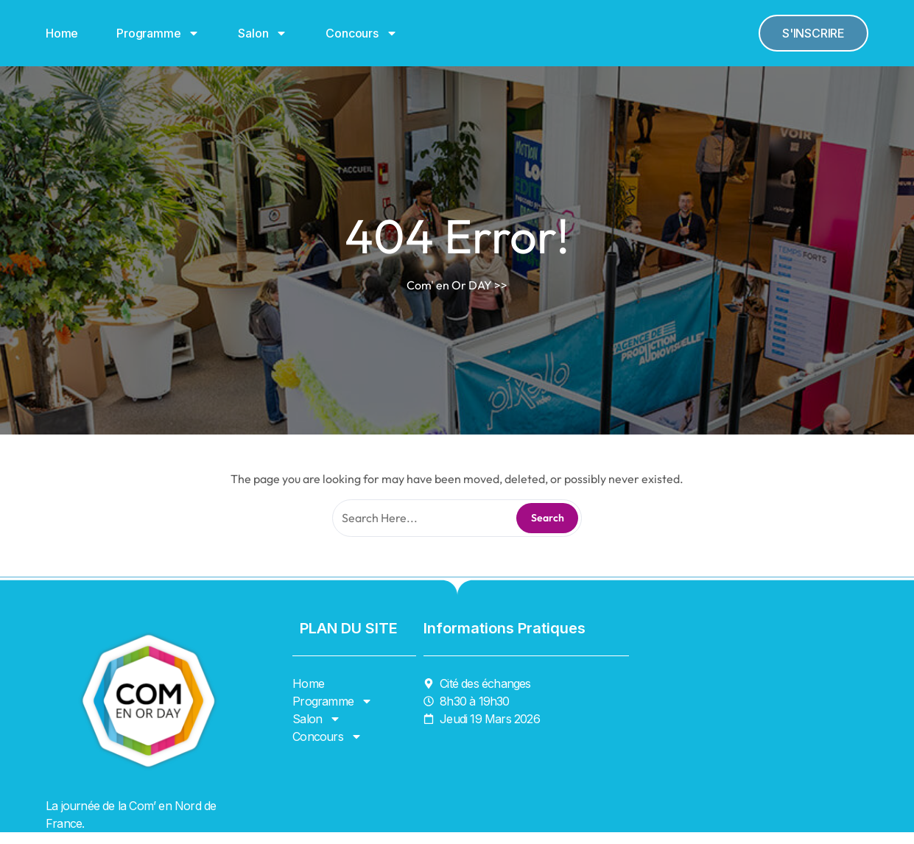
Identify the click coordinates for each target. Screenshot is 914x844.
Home (62, 33)
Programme (158, 33)
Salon (262, 33)
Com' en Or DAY (449, 285)
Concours (361, 33)
